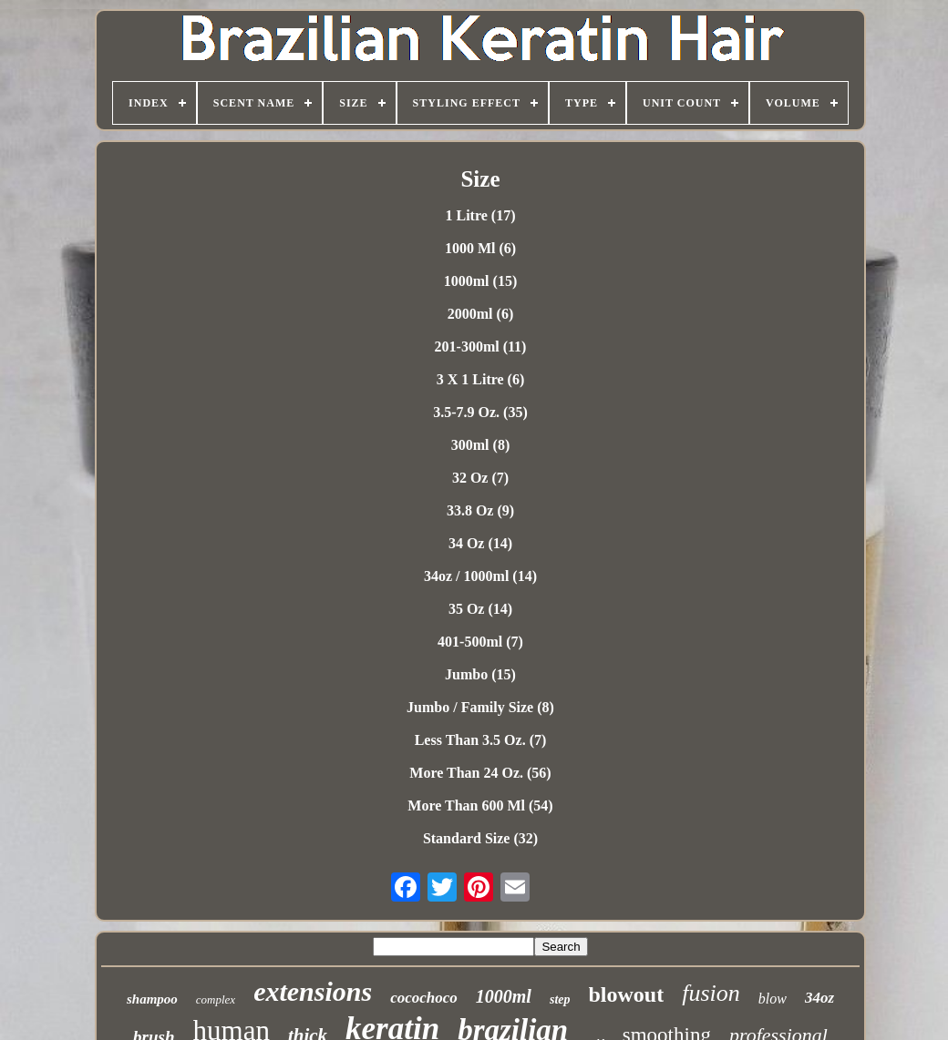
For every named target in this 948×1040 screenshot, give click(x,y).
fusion (711, 993)
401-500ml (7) (480, 641)
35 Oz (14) (480, 609)
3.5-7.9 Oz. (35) (480, 412)
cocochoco (424, 997)
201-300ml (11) (481, 346)
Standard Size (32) (480, 838)
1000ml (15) (480, 281)
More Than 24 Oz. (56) (480, 772)
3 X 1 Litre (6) (481, 379)
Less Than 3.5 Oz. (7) (481, 740)
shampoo (152, 999)
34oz (819, 997)
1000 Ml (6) (480, 248)
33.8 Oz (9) (480, 510)
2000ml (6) (480, 313)
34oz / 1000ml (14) (480, 576)
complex (215, 999)
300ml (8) (480, 445)
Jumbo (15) (480, 674)
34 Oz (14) (480, 543)
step (560, 999)
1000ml (503, 996)
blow (772, 998)
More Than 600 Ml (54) (479, 805)
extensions (312, 991)
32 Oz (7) (480, 477)
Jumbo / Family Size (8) (480, 707)
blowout (627, 994)
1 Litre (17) (480, 215)
